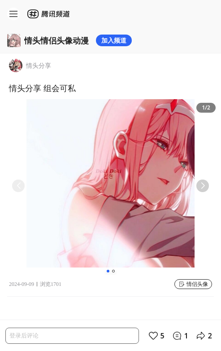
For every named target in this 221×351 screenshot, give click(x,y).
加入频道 (113, 40)
